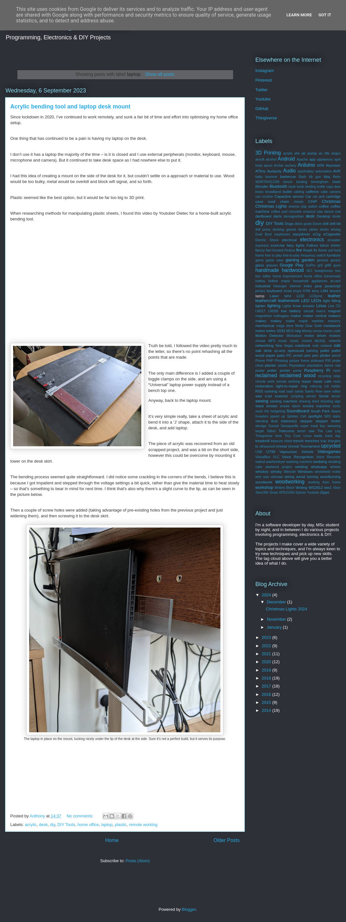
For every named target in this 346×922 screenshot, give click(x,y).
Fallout (312, 245)
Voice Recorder (328, 457)
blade (337, 182)
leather (334, 295)
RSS (259, 391)
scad (268, 396)
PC (289, 355)
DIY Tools (66, 824)
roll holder (332, 386)
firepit (307, 250)
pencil (336, 355)
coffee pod (279, 211)
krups (297, 291)
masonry (334, 321)
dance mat (333, 211)
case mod (265, 201)
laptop (106, 824)
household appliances (310, 281)
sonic (337, 406)
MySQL (320, 341)
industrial (262, 286)
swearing (334, 426)
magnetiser (263, 316)
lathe (288, 296)
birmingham (319, 182)
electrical (289, 240)
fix (315, 250)
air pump (309, 153)
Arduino (306, 165)
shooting (326, 401)
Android (286, 159)
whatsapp (319, 467)
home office (88, 824)
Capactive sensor (289, 196)
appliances (325, 159)
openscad (296, 350)
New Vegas (284, 345)
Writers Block (284, 487)
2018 (267, 678)
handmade (267, 270)
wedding (320, 461)
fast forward (275, 250)
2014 (267, 710)
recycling (324, 376)
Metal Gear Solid (308, 326)
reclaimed (266, 375)
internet (295, 286)
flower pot (325, 250)
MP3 (271, 341)
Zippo (324, 492)
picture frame (299, 360)
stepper (306, 421)
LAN (324, 291)
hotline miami (279, 281)
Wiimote (290, 471)
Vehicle (307, 451)
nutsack (326, 345)
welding (301, 467)
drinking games (284, 229)
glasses (271, 265)
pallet (324, 350)
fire (299, 250)
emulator (334, 240)
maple (303, 321)
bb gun (315, 177)
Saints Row (313, 391)
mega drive (284, 326)
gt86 (328, 265)
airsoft (259, 159)
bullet (287, 191)
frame (259, 255)
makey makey (268, 321)
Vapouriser (288, 451)
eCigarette (332, 234)
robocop (316, 386)
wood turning (307, 476)
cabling (298, 192)
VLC (276, 457)
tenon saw (305, 431)
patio (281, 355)
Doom (317, 224)
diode (337, 216)
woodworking (289, 481)
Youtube (262, 99)
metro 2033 (275, 331)
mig (298, 331)
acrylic (31, 824)
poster (260, 370)
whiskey (262, 471)
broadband (273, 192)
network (335, 341)
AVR (337, 171)
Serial (323, 396)
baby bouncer (266, 177)
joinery (260, 291)
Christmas (331, 201)
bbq (327, 176)
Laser (274, 296)
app (312, 159)
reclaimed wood (297, 375)
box (337, 186)
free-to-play (291, 255)
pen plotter (321, 355)
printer (285, 370)
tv (256, 446)
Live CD (334, 306)
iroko (308, 286)
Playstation (297, 365)
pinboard (317, 360)
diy (52, 824)
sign (337, 401)
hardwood (293, 270)
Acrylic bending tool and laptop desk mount (70, 106)
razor (337, 370)
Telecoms (286, 431)
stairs (337, 416)
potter (272, 370)
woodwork (263, 482)
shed (315, 401)
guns (337, 265)
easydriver (301, 234)
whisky (276, 471)
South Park (320, 411)
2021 (267, 653)
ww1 (328, 487)
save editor (332, 391)
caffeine (312, 191)
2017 (267, 686)
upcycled (331, 446)
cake (324, 192)
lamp (315, 291)
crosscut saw (313, 211)
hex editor (263, 276)
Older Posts (227, 840)
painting (312, 351)
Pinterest (263, 80)
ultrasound (267, 446)
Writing (301, 487)
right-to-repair (287, 386)
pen (307, 355)
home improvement (287, 276)
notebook (302, 345)
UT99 (271, 451)
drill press (263, 229)
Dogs (289, 223)
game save (275, 260)
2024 (267, 594)
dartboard (263, 216)
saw (258, 396)
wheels (335, 467)
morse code (332, 331)
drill (325, 223)
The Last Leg (329, 431)
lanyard (335, 291)
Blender (261, 186)
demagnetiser (294, 216)
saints (299, 391)
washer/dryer (275, 462)
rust (282, 391)
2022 (267, 645)
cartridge (333, 196)
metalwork (332, 325)
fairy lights (296, 245)
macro (320, 311)
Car (308, 196)
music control (301, 341)
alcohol (271, 159)
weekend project (279, 467)
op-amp (279, 351)
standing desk (266, 421)
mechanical (264, 325)
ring (304, 386)
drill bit (335, 223)
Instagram (264, 70)
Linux (321, 305)
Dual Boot (263, 234)
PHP (270, 360)
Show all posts (159, 74)
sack (289, 391)
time (279, 436)
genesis (322, 260)
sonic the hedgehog (270, 411)
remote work (265, 381)
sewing (261, 401)
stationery (289, 421)
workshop (264, 487)
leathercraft (265, 300)
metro (260, 331)
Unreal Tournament (304, 446)
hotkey (260, 281)
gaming (292, 260)
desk (43, 824)
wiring (289, 476)
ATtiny (260, 171)
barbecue (288, 176)
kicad (288, 291)
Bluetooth (278, 186)
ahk (297, 153)
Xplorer (300, 492)
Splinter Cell (296, 416)
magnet (334, 311)
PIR (328, 360)
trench (298, 441)
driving (336, 229)
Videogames (329, 451)
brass (259, 192)
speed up (277, 416)
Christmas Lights (271, 206)
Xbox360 (261, 492)
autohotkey (306, 171)
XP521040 (286, 492)
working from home (324, 482)
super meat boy (312, 426)
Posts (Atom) (138, 860)
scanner (281, 396)
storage (261, 426)
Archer (279, 165)
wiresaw (277, 477)
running (271, 391)
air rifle (324, 153)
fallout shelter (330, 245)
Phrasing (281, 360)
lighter (260, 306)
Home (112, 840)
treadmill (262, 441)
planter (270, 365)
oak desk (263, 350)
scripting (297, 396)
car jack (319, 196)
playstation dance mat (324, 365)
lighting (273, 305)
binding (301, 182)
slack (259, 406)
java (318, 286)
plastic (121, 824)
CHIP (312, 201)
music (282, 341)
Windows (305, 471)
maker (296, 316)
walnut (260, 462)
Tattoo (271, 431)
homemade (332, 276)
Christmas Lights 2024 (286, 609)
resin (337, 381)
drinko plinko (308, 229)
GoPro (311, 265)
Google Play (291, 265)
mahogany (281, 316)
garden (307, 260)
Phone (260, 360)
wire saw (262, 477)
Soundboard (297, 411)
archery (290, 165)
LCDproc (316, 296)
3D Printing (268, 152)
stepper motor (328, 421)
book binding (306, 186)
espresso (262, 245)
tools (318, 435)
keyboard (274, 291)
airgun (336, 153)
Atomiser (333, 165)
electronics (312, 239)
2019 (267, 670)
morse (317, 331)
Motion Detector (269, 335)
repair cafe (322, 381)
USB (258, 452)
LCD (300, 296)
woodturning (330, 476)
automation (323, 171)
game (259, 260)
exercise (278, 245)
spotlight (315, 416)
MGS (290, 331)
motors (335, 335)
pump (297, 370)
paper (271, 355)
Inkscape (280, 286)
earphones (282, 234)
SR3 (327, 416)
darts (277, 216)
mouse (260, 341)
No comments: (81, 816)
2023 (267, 637)
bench (287, 182)
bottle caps (325, 186)
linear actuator (304, 306)
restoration (264, 386)
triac (323, 441)
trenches (312, 441)
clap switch (309, 206)
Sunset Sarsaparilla (283, 426)
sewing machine (283, 401)
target (259, 431)
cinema (293, 206)
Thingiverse (266, 117)
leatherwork (289, 300)
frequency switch (313, 255)
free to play (273, 255)
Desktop (323, 216)
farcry (260, 250)
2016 (267, 694)
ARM (320, 165)
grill (320, 265)
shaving (304, 401)
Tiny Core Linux (297, 436)
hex (338, 271)
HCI (309, 271)
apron (268, 165)
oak (337, 345)
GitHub (261, 108)
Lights (286, 306)
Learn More (299, 14)
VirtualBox (262, 457)
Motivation (293, 336)
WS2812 (316, 487)
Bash (302, 177)
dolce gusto (303, 224)
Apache (302, 159)
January (275, 627)
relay (337, 376)
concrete (295, 211)
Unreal (281, 446)
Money (307, 331)
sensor (311, 396)
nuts (315, 345)
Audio (289, 170)
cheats (299, 201)
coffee (324, 206)
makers (334, 316)
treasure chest (281, 441)
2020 (267, 661)
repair (306, 381)
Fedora (289, 250)
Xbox (337, 487)
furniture (334, 255)
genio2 (336, 260)
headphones (324, 271)
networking (264, 345)
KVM (306, 291)
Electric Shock (267, 240)
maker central (314, 316)
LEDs (316, 300)
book (292, 186)
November (277, 619)
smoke (271, 406)
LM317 (260, 311)
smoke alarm (290, 406)
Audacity (274, 171)
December (277, 602)
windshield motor (328, 471)
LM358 (273, 311)
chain (284, 201)
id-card (335, 281)
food (337, 250)
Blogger (189, 909)
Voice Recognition (298, 457)
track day (333, 436)
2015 (267, 702)
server (336, 396)
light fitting (332, 300)
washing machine (299, 462)
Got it (324, 14)
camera (335, 192)
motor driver (315, 335)
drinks (324, 229)
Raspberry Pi (317, 370)
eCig (316, 234)
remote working (143, 824)
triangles (334, 441)
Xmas (273, 492)
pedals (298, 355)
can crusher (264, 196)
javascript (333, 286)
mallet (290, 321)
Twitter (261, 89)
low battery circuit (297, 311)
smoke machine (316, 406)
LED (305, 300)
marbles (318, 321)
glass (259, 265)
